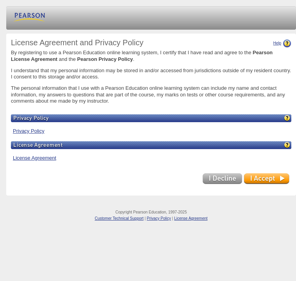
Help (282, 43)
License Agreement (34, 158)
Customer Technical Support (119, 218)
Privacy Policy (28, 131)
